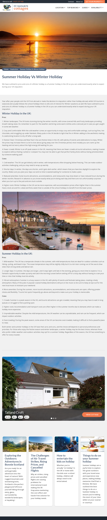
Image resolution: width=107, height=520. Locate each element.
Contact (71, 2)
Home (6, 69)
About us (79, 2)
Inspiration (14, 69)
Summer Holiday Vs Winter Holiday (32, 69)
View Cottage (92, 415)
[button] (94, 1)
